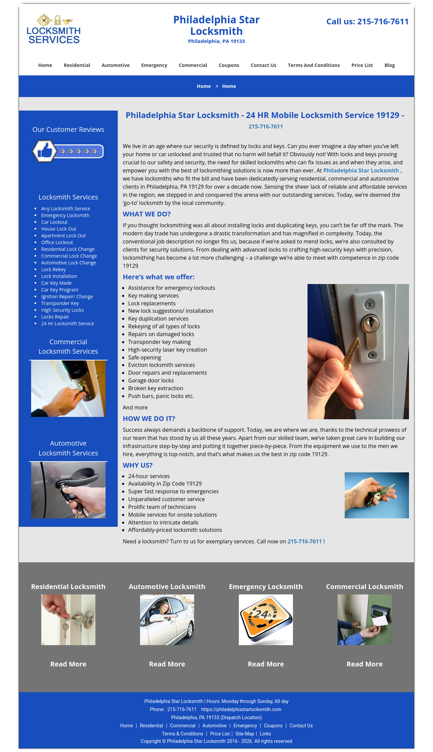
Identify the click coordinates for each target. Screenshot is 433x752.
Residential (77, 65)
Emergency (154, 65)
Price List (362, 65)
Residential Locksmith (68, 586)
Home (45, 65)
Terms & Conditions (182, 733)
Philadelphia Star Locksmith (361, 170)
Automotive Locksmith (167, 586)
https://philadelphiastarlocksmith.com (241, 709)
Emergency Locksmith (266, 586)
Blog (390, 65)
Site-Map (244, 733)
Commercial (193, 65)
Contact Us (263, 65)
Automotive (116, 65)
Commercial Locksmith (365, 586)
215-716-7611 (383, 21)
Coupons (229, 65)
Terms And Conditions (314, 65)
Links (265, 733)
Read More (68, 663)
